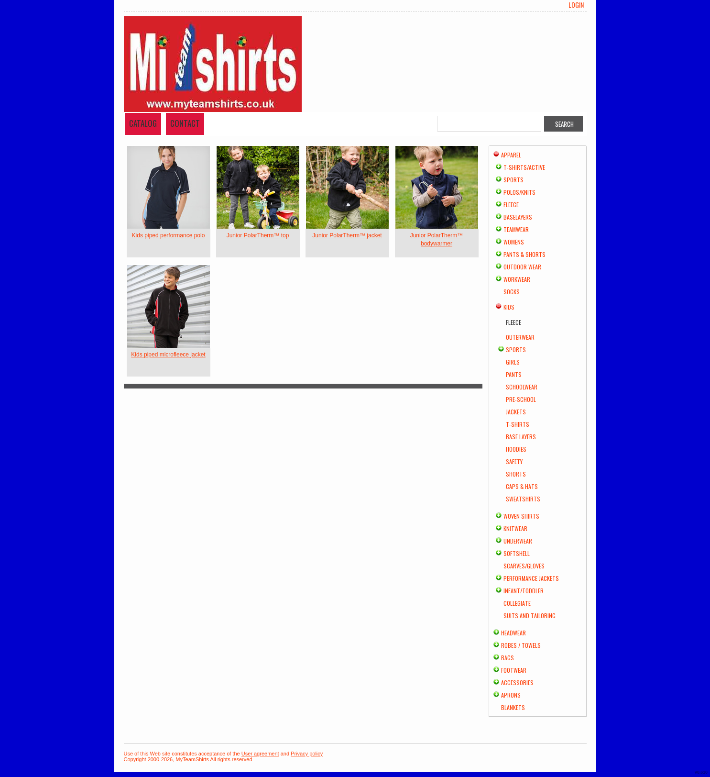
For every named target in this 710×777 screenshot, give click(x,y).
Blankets (513, 707)
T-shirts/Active (524, 167)
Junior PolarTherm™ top (258, 235)
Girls (513, 362)
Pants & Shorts (524, 254)
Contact (185, 123)
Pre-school (521, 399)
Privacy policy (307, 753)
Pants (514, 374)
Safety (514, 461)
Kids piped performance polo (168, 235)
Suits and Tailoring (529, 615)
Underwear (517, 541)
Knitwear (515, 528)
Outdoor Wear (522, 267)
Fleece (511, 204)
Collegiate (517, 603)
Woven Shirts (521, 516)
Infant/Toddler (523, 591)
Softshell (516, 553)
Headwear (513, 633)
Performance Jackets (531, 578)
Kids (508, 307)
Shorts (516, 474)
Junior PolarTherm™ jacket (347, 235)
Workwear (516, 279)
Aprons (511, 695)
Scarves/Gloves (524, 566)
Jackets (516, 412)
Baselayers (517, 217)
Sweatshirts (523, 499)
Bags (507, 658)
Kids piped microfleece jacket (168, 354)
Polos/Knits (519, 192)
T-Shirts (517, 424)
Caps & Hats (522, 486)
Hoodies (516, 449)
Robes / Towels (521, 645)
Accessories (517, 682)
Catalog (143, 123)
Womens (513, 242)
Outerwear (520, 337)
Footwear (513, 670)
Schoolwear (521, 387)
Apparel (511, 155)
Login (576, 5)
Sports (513, 180)
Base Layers (521, 437)
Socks (511, 292)
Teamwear (516, 229)
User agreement (260, 753)
